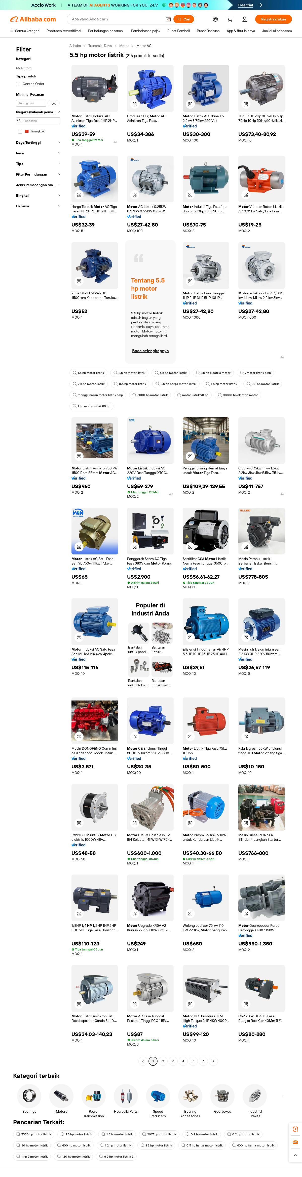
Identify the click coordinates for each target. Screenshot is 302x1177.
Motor (124, 46)
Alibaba (75, 46)
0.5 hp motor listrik (130, 384)
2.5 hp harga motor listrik (176, 384)
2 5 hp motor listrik (88, 384)
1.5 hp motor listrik (88, 373)
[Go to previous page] (142, 1061)
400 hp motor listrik (73, 1145)
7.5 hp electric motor (213, 373)
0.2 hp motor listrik (243, 1134)
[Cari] (183, 19)
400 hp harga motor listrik (253, 1145)
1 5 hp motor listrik (221, 384)
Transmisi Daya (100, 46)
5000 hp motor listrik (150, 395)
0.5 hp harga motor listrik (201, 1145)
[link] (295, 1129)
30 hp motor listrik (32, 1145)
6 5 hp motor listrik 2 (116, 1157)
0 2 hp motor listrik (202, 1134)
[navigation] (38, 554)
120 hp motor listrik (73, 1157)
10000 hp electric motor (238, 395)
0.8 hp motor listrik (263, 384)
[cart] (231, 20)
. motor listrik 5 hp (255, 373)
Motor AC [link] (144, 46)
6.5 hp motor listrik (170, 373)
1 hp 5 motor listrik (32, 1157)
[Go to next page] (213, 1061)
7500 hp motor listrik (33, 1134)
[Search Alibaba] (116, 19)
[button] (168, 19)
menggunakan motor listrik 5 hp (98, 395)
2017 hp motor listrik (159, 1134)
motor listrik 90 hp (192, 395)
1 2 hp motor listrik (115, 1145)
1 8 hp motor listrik (76, 1134)
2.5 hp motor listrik (129, 373)
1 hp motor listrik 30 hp (91, 406)
